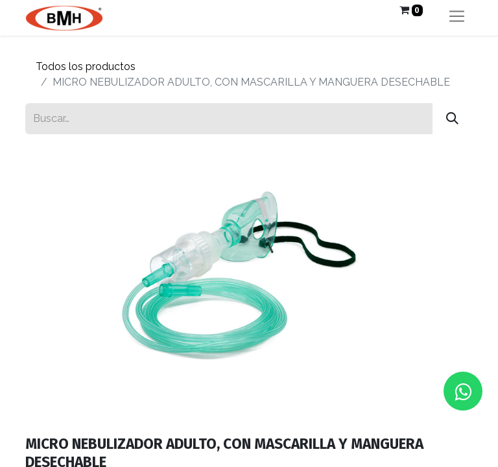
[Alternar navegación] (457, 18)
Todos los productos (86, 66)
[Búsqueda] (452, 118)
